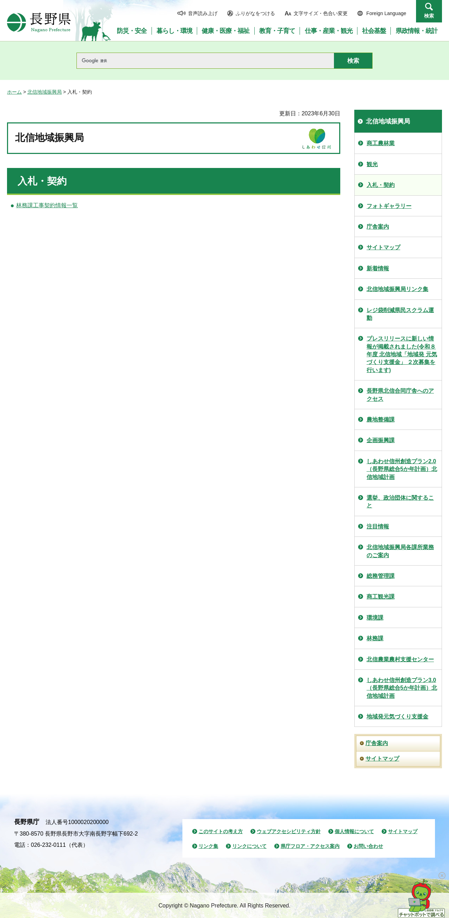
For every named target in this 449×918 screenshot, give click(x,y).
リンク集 (208, 846)
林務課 (375, 638)
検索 (429, 16)
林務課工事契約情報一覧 (47, 205)
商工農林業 (381, 143)
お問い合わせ (368, 846)
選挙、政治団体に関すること (400, 501)
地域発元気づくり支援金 (397, 717)
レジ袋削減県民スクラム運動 (400, 314)
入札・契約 (381, 185)
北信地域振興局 (44, 92)
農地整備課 (381, 420)
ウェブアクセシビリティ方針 (289, 831)
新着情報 (378, 268)
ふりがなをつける (255, 13)
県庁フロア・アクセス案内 (310, 846)
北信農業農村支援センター (400, 659)
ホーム (14, 92)
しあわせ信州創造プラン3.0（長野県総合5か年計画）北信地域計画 (402, 688)
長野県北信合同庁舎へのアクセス (400, 394)
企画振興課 (381, 440)
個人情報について (354, 831)
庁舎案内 (378, 227)
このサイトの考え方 (221, 831)
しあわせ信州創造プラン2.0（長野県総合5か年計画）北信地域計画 (402, 469)
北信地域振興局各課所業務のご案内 (400, 551)
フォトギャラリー (389, 206)
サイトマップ (383, 247)
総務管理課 (381, 576)
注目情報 (378, 526)
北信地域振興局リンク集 (397, 289)
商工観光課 (381, 597)
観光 (372, 164)
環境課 (375, 618)
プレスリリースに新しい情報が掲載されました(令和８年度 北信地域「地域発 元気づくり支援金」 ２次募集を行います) (402, 354)
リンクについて (249, 846)
